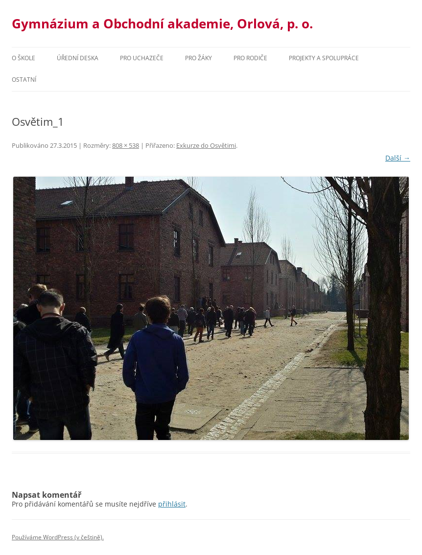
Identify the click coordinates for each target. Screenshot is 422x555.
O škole (23, 58)
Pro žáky (198, 58)
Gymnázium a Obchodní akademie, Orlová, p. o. (162, 23)
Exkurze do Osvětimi (206, 145)
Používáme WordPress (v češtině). (58, 537)
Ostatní (24, 79)
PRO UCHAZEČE (142, 58)
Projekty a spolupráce (324, 58)
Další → (397, 157)
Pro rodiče (250, 58)
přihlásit (172, 504)
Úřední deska (77, 58)
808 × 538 (125, 145)
